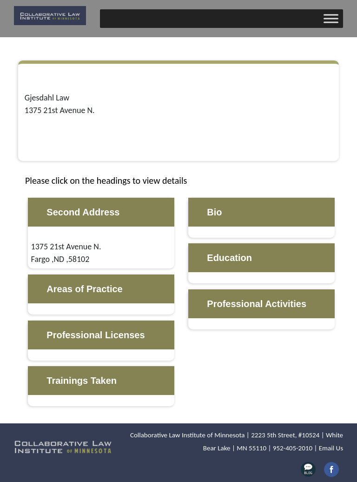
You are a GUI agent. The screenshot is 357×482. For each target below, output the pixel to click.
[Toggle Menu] (331, 18)
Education (229, 258)
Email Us (331, 448)
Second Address (82, 212)
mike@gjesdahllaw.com (66, 135)
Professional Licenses (95, 335)
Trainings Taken (81, 380)
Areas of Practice (84, 289)
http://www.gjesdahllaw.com (76, 148)
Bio (214, 212)
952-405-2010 (292, 448)
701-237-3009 (48, 123)
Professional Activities (256, 304)
